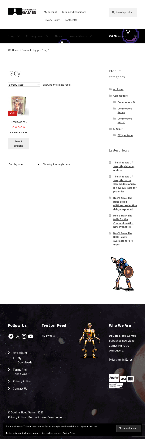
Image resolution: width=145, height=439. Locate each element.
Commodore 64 (126, 102)
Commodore (120, 95)
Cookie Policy (69, 433)
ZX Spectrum (125, 135)
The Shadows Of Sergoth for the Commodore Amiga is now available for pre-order (125, 184)
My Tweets (48, 335)
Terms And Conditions (74, 12)
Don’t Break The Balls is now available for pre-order (123, 238)
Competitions (78, 36)
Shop (11, 36)
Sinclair (117, 128)
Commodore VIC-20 (125, 120)
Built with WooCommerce (45, 417)
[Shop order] (24, 85)
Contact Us (71, 20)
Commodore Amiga (125, 110)
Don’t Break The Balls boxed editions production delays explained (125, 203)
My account (50, 12)
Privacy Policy (52, 20)
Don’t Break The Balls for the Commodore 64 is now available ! (123, 221)
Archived (118, 89)
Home (15, 50)
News (58, 36)
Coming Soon (34, 36)
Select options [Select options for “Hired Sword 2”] (18, 143)
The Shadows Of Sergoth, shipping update (123, 166)
